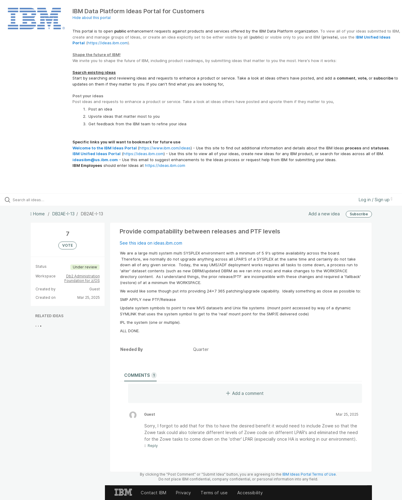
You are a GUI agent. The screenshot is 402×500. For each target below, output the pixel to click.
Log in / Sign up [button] (375, 199)
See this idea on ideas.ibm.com (151, 242)
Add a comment (245, 393)
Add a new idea (324, 213)
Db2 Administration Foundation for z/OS (82, 278)
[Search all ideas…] (47, 199)
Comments (140, 375)
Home (38, 213)
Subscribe (359, 214)
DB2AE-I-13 (63, 213)
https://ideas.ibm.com (107, 42)
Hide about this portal (91, 17)
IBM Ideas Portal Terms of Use (309, 474)
